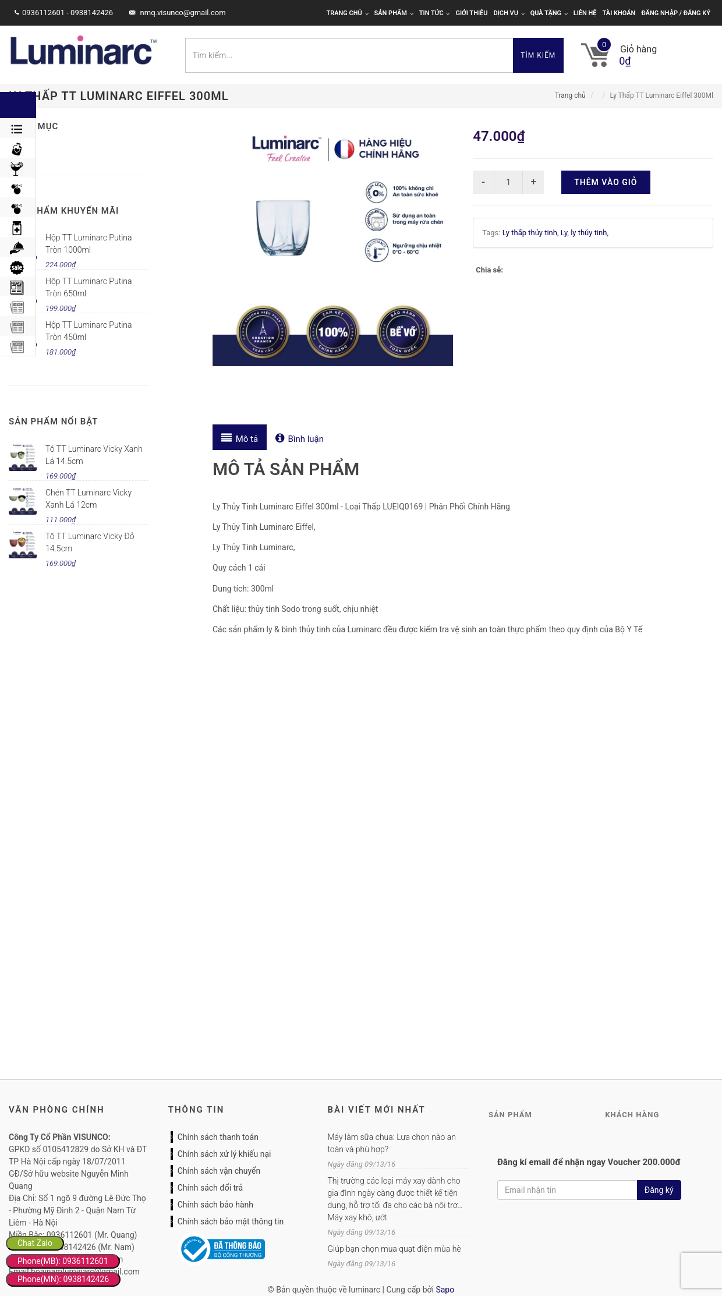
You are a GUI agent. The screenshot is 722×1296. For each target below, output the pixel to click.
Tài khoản (619, 13)
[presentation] (240, 437)
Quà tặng (549, 13)
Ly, (566, 232)
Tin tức (434, 13)
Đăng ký (659, 1190)
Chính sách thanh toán (218, 1137)
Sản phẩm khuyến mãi (64, 211)
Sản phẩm (393, 13)
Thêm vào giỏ (605, 182)
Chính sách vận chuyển (219, 1170)
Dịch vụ (509, 13)
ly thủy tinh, (589, 232)
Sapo (445, 1289)
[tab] (240, 437)
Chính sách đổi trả (210, 1187)
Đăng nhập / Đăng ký (675, 13)
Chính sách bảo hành (215, 1204)
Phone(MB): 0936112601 (62, 1261)
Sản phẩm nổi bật (53, 421)
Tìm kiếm (538, 55)
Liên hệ (585, 13)
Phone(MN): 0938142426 (63, 1279)
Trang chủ (347, 13)
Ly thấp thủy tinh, (531, 232)
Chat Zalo (34, 1243)
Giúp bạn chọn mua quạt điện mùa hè (394, 1248)
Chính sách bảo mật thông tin (231, 1221)
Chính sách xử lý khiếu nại (224, 1154)
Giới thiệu (471, 13)
